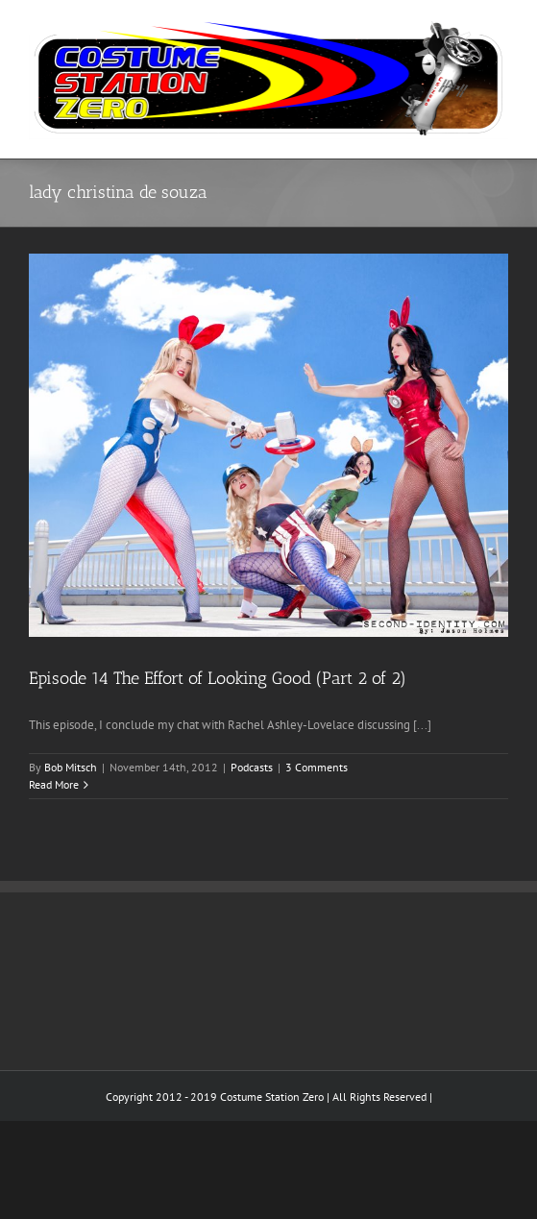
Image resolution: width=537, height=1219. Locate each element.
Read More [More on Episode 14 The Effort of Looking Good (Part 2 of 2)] (54, 784)
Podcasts (252, 767)
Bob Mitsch (70, 767)
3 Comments (316, 767)
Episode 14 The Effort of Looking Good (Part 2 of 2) (217, 678)
